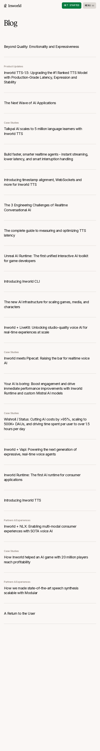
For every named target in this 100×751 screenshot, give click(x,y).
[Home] (12, 5)
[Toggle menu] (89, 5)
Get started (71, 5)
